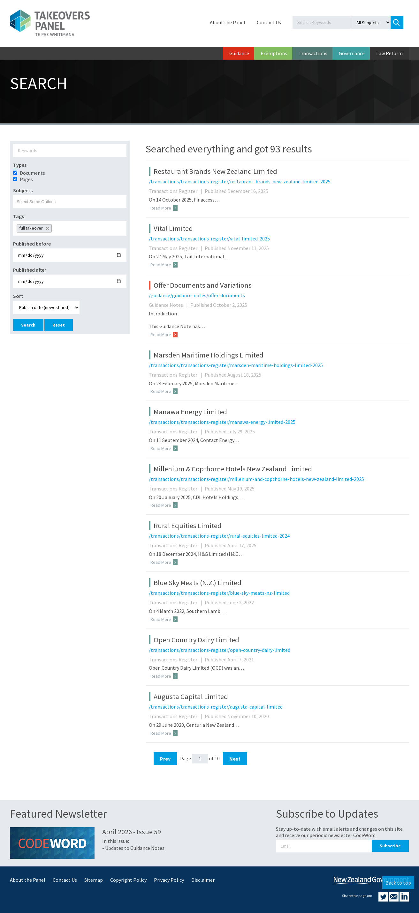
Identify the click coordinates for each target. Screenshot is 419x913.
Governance (352, 53)
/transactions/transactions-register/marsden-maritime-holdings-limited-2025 (236, 365)
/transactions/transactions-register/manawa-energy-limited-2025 (222, 422)
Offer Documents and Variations (203, 285)
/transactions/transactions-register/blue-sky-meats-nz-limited (219, 593)
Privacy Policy (169, 880)
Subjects (23, 190)
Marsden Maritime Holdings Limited (208, 354)
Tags (18, 216)
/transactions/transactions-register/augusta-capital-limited (216, 706)
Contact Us (269, 22)
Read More (164, 208)
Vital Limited (173, 228)
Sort (18, 296)
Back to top (398, 883)
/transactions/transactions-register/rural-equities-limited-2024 (219, 536)
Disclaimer (203, 880)
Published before (32, 243)
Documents (32, 173)
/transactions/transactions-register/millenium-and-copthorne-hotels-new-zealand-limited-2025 (256, 479)
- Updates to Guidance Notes (133, 848)
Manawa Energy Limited (190, 411)
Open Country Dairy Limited (196, 639)
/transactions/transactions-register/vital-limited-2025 (209, 238)
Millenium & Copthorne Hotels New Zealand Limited (233, 468)
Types (20, 165)
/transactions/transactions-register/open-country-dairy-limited (219, 650)
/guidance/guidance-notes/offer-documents (197, 295)
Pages (26, 179)
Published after (29, 270)
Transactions (313, 53)
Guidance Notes (169, 305)
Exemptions (274, 53)
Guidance (239, 53)
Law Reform (389, 53)
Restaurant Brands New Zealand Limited (215, 171)
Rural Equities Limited (188, 525)
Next (234, 758)
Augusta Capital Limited (191, 696)
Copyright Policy (128, 880)
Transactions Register (176, 191)
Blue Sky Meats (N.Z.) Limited (197, 582)
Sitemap (93, 880)
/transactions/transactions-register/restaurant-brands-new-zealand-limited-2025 (240, 181)
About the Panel (227, 22)
